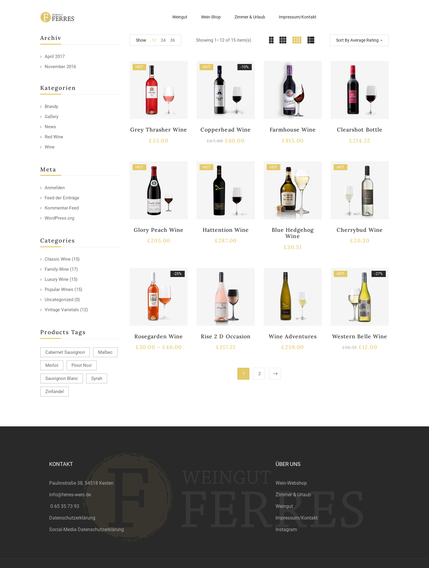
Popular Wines (59, 289)
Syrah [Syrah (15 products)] (96, 378)
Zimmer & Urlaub (293, 494)
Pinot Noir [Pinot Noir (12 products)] (82, 365)
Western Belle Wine (359, 336)
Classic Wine (58, 259)
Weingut (284, 506)
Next (275, 374)
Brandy (51, 106)
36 (172, 40)
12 (154, 40)
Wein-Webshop (291, 483)
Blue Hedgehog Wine (293, 233)
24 (163, 40)
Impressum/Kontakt (297, 518)
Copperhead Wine (225, 129)
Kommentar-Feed (62, 208)
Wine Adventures (293, 336)
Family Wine (57, 269)
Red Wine (54, 137)
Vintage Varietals (62, 309)
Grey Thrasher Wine (158, 129)
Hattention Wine (226, 229)
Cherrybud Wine (360, 229)
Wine (50, 147)
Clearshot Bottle (360, 129)
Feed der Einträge (62, 198)
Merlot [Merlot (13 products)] (51, 365)
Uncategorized (59, 299)
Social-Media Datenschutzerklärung (86, 529)
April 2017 (55, 56)
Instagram (286, 529)
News (50, 126)
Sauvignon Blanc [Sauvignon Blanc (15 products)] (61, 378)
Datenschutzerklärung (72, 518)
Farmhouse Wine (293, 129)
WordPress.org (59, 218)
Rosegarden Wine (158, 336)
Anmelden (55, 187)
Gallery (51, 116)
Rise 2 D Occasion (226, 336)
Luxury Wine (57, 279)
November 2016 (60, 66)
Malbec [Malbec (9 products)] (105, 352)
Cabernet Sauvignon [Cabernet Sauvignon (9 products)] (65, 352)
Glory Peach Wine (159, 229)
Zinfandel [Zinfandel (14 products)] (54, 391)
